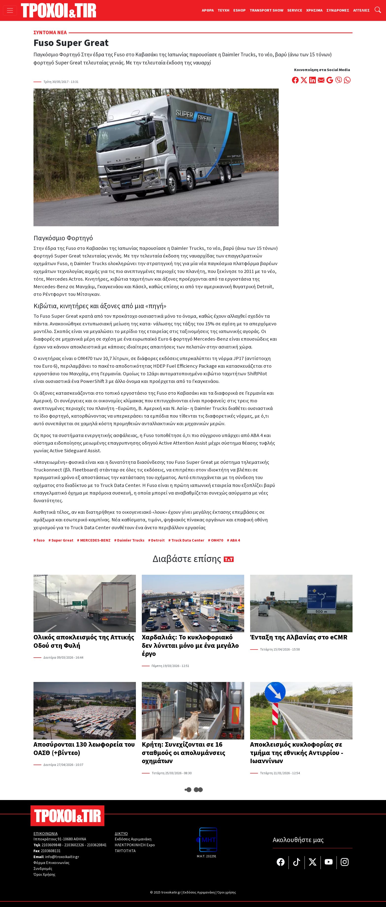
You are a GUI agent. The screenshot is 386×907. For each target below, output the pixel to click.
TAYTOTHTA (125, 851)
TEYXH (223, 10)
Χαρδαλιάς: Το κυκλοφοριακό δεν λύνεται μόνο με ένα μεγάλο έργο (190, 645)
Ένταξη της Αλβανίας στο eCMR (298, 637)
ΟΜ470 (217, 540)
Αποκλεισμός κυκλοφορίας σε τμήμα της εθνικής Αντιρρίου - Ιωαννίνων (296, 753)
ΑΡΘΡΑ (208, 10)
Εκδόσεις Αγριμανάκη (133, 839)
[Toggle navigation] (10, 10)
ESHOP (239, 10)
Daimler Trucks (131, 540)
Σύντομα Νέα (50, 32)
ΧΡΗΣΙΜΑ (314, 10)
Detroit (158, 540)
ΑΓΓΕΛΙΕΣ (361, 10)
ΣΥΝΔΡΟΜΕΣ (337, 10)
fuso (40, 540)
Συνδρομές (42, 868)
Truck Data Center (187, 540)
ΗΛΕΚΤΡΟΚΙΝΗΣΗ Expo (135, 845)
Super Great (62, 540)
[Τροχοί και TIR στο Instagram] (345, 862)
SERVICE (294, 10)
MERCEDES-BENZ (95, 540)
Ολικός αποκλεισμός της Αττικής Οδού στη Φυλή (83, 641)
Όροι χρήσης (226, 892)
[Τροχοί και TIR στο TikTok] (297, 862)
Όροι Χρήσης (44, 874)
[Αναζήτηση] (378, 10)
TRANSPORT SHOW (266, 10)
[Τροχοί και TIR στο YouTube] (329, 862)
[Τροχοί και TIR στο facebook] (281, 862)
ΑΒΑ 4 (235, 540)
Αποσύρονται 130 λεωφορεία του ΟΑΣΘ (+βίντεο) (84, 749)
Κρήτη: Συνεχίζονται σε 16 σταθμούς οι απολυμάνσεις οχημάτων (183, 753)
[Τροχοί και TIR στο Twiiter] (313, 862)
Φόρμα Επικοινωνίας (51, 862)
